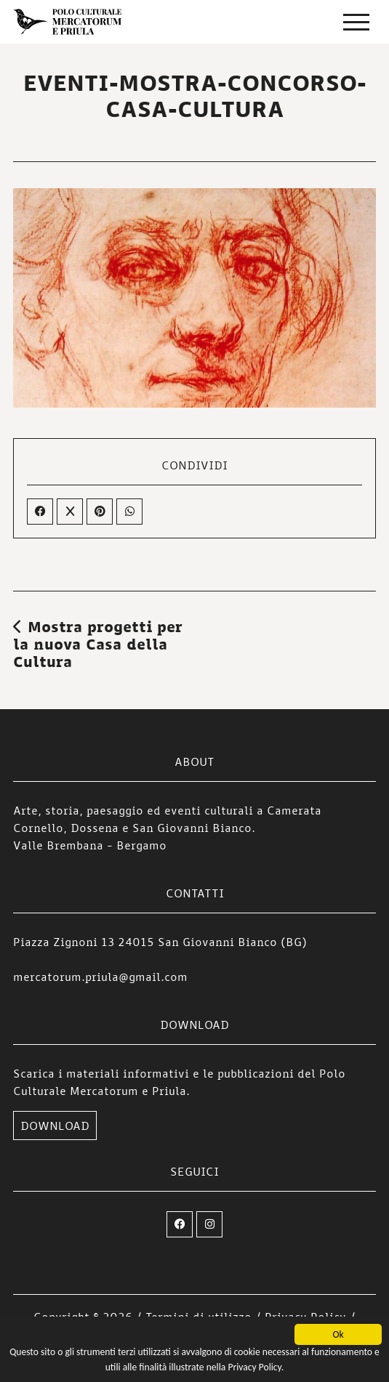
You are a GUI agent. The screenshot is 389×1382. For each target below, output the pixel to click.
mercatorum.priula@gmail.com (100, 976)
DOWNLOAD (54, 1125)
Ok (337, 1335)
